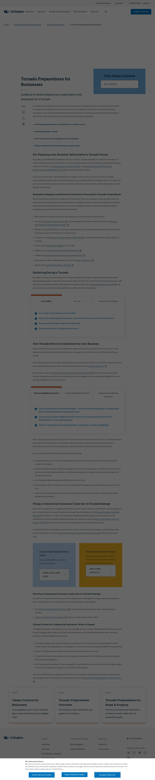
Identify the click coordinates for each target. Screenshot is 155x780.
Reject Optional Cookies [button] (75, 775)
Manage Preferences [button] (107, 775)
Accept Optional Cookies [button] (41, 775)
